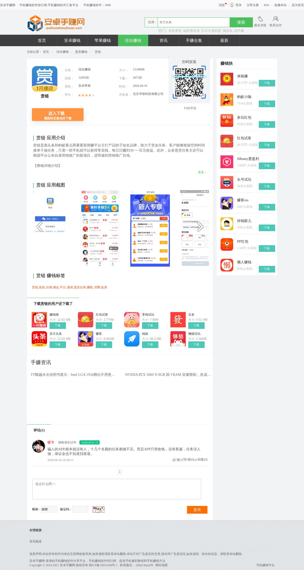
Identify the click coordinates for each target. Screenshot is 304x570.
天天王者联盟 (211, 31)
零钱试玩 (148, 314)
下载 (58, 325)
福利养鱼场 (191, 31)
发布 (197, 510)
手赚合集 (194, 40)
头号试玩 (244, 179)
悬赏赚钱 (81, 52)
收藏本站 (280, 5)
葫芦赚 (239, 31)
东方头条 (56, 334)
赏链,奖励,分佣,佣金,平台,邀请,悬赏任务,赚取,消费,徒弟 (69, 287)
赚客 (99, 334)
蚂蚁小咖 (244, 97)
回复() (202, 459)
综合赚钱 (133, 40)
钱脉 (145, 334)
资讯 (163, 40)
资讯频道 (35, 541)
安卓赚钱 (72, 40)
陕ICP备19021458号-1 (103, 565)
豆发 (191, 314)
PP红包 (242, 241)
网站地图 (161, 565)
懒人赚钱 (244, 262)
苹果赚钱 (103, 40)
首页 (42, 40)
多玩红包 (244, 117)
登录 (239, 5)
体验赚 (242, 76)
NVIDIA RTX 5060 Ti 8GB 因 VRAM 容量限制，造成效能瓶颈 (168, 375)
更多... (202, 172)
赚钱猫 (54, 314)
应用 (151, 22)
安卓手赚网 (8, 5)
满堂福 (227, 31)
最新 (224, 40)
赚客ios (242, 200)
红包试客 (102, 314)
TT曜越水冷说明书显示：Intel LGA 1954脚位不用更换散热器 (74, 375)
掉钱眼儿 (244, 221)
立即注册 (253, 5)
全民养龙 (175, 31)
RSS (266, 5)
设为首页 (298, 5)
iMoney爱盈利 (248, 159)
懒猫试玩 (194, 334)
